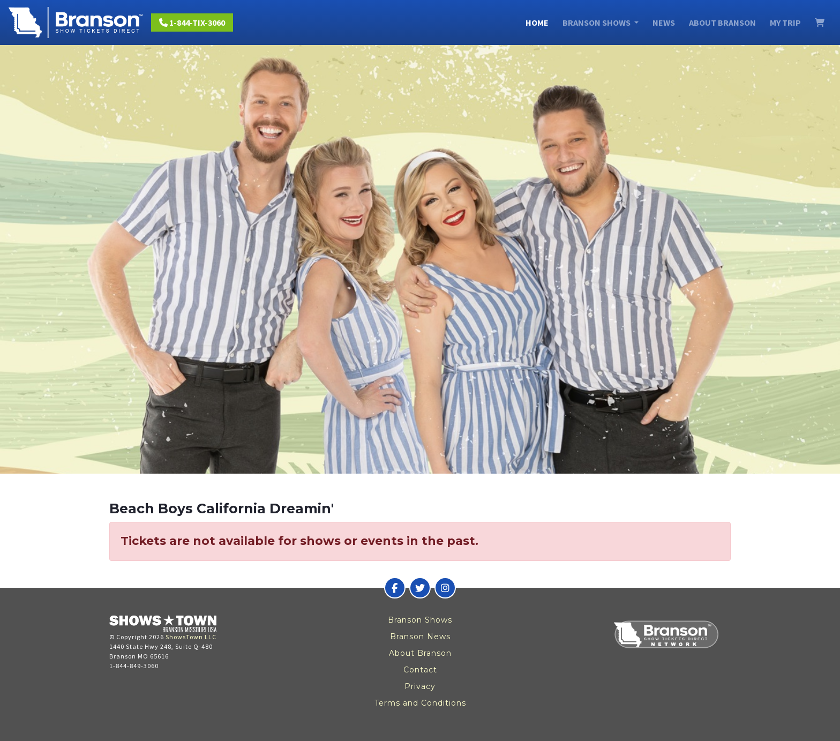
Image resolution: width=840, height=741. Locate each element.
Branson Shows (420, 620)
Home (537, 22)
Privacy (420, 686)
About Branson (722, 22)
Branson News (420, 636)
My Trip (785, 22)
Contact (420, 670)
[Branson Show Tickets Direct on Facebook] (395, 587)
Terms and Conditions (420, 703)
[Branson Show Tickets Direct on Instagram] (445, 587)
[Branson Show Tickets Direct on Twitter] (420, 587)
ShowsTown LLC (191, 637)
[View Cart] (820, 22)
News (663, 22)
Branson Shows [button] (597, 22)
